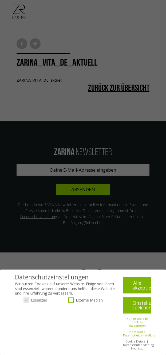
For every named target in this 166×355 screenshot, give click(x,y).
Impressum (139, 349)
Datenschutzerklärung (138, 346)
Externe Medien (85, 300)
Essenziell (35, 300)
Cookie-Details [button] (135, 342)
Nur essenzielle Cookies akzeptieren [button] (137, 323)
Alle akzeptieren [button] (141, 286)
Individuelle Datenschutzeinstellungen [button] (141, 334)
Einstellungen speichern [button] (141, 306)
